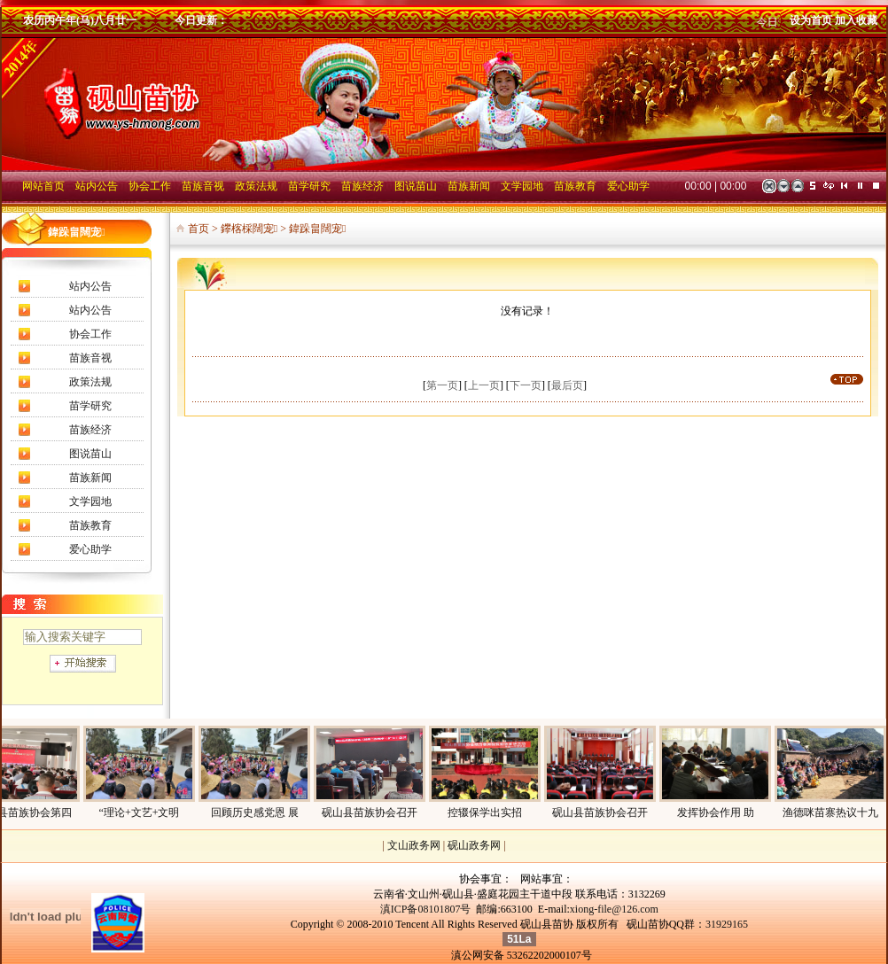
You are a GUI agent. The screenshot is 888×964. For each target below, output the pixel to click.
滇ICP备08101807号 (425, 909)
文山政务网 (413, 845)
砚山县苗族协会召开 (385, 812)
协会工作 (90, 334)
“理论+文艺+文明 (155, 812)
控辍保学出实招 (500, 812)
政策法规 (90, 382)
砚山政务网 (474, 845)
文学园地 (90, 501)
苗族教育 (90, 525)
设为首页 (811, 20)
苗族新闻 (90, 477)
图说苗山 (90, 453)
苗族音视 (90, 358)
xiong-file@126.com (614, 909)
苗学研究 (90, 406)
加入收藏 (856, 20)
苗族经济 (90, 430)
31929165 (726, 924)
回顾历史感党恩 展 (271, 812)
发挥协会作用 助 (731, 812)
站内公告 (90, 286)
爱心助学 (90, 549)
